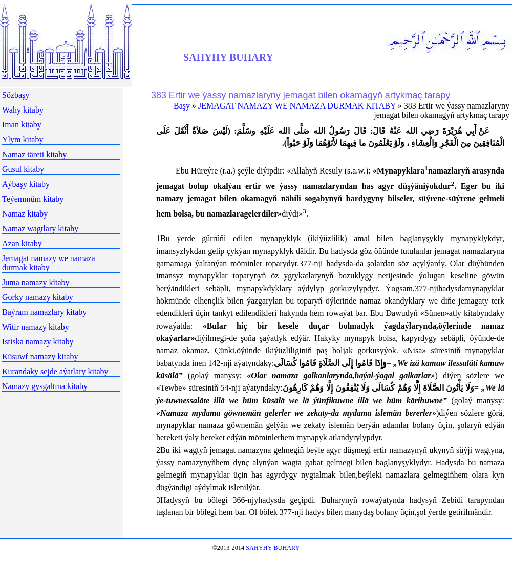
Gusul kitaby (23, 169)
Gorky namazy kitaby (37, 297)
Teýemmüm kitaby (32, 199)
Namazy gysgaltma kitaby (45, 386)
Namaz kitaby (25, 213)
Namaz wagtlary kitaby (40, 228)
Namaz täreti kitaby (34, 154)
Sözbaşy (15, 95)
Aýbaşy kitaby (26, 184)
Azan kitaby (22, 243)
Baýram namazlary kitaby (44, 312)
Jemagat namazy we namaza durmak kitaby (48, 263)
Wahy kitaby (23, 109)
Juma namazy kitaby (36, 282)
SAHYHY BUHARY (228, 57)
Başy (182, 105)
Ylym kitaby (22, 139)
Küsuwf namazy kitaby (40, 356)
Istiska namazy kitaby (38, 341)
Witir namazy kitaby (35, 326)
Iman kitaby (21, 124)
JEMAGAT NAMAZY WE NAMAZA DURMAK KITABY (297, 105)
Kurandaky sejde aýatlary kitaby (55, 371)
